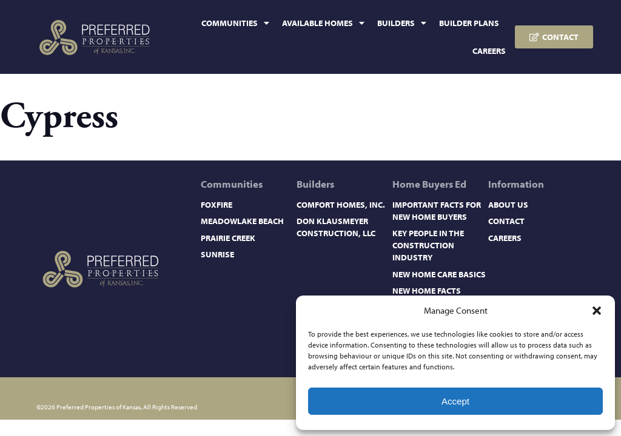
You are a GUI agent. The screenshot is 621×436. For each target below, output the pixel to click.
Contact (506, 221)
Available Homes (323, 23)
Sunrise (217, 254)
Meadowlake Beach (242, 221)
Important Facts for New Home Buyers (436, 210)
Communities (235, 23)
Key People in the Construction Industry (428, 245)
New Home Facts (426, 290)
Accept (455, 401)
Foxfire (216, 204)
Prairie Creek (228, 238)
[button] (597, 311)
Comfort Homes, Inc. (341, 204)
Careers (489, 50)
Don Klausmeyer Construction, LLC (336, 227)
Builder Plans (469, 23)
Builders (401, 23)
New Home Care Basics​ (439, 274)
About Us (508, 204)
